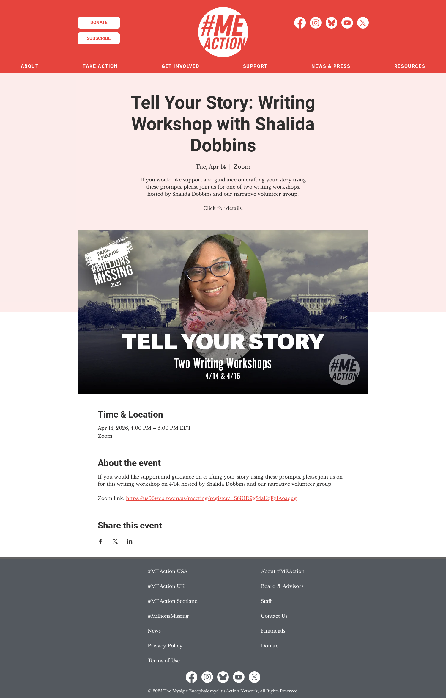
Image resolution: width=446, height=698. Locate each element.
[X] (363, 23)
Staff (266, 601)
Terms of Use (164, 661)
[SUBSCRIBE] (99, 38)
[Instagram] (316, 23)
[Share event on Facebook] (100, 541)
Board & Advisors (282, 586)
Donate (269, 646)
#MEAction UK (166, 586)
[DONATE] (99, 23)
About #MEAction (283, 571)
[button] (29, 66)
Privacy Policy (165, 646)
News (154, 631)
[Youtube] (347, 23)
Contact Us (274, 616)
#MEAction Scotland (173, 601)
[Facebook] (300, 23)
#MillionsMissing (168, 616)
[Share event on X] (115, 541)
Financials (273, 631)
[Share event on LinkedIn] (130, 541)
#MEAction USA (167, 571)
